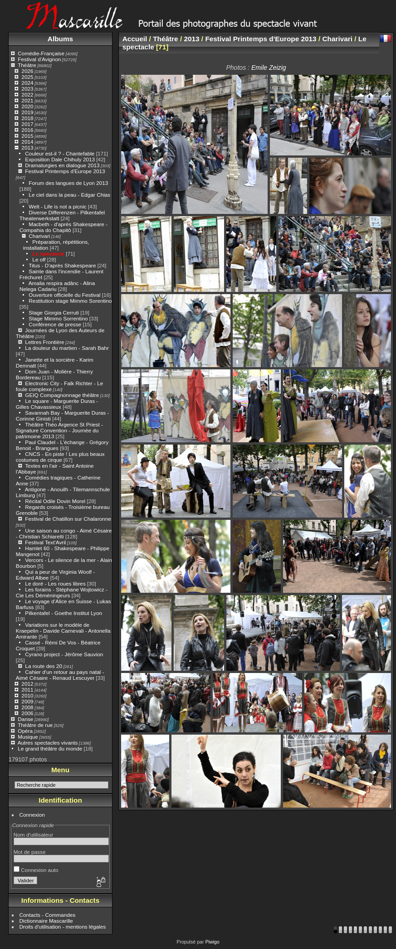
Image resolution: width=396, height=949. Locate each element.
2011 (27, 689)
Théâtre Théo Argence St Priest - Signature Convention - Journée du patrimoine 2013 (59, 430)
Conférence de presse (55, 324)
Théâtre (27, 65)
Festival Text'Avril (45, 542)
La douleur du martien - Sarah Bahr (66, 348)
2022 (27, 94)
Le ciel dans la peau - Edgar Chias (69, 195)
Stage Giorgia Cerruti (54, 312)
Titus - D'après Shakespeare (62, 265)
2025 (27, 77)
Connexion (32, 815)
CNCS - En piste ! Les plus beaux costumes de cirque (60, 457)
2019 (27, 112)
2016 (27, 130)
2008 (27, 707)
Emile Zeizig (268, 67)
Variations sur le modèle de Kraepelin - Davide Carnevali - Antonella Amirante (63, 630)
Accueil (134, 39)
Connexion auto (36, 870)
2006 (27, 713)
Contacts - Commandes (48, 915)
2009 (27, 701)
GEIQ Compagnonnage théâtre (62, 395)
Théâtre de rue (35, 725)
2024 (27, 83)
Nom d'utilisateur (33, 835)
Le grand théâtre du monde (50, 748)
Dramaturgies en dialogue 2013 (62, 165)
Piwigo (212, 941)
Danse (25, 719)
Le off (38, 259)
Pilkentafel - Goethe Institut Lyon (63, 613)
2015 (27, 136)
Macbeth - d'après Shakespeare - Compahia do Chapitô (64, 227)
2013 (27, 147)
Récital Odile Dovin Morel (55, 501)
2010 (27, 695)
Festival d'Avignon (39, 59)
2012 (27, 684)
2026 (27, 71)
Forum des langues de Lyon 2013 (68, 183)
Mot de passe (30, 852)
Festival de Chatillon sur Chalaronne (68, 519)
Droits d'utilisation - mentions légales (63, 927)
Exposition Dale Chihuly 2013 (60, 159)
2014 (27, 142)
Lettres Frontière (44, 342)
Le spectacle (48, 254)
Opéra (25, 731)
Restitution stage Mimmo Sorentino (70, 301)
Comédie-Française (41, 53)
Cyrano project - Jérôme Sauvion (64, 654)
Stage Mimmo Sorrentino (58, 318)
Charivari (39, 236)
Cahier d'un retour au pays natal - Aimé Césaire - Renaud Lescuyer (60, 675)
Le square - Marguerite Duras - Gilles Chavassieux (57, 404)
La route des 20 (43, 666)
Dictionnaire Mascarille (46, 921)
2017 (27, 124)
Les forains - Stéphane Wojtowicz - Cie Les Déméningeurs (62, 592)
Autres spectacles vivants (48, 743)
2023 (27, 89)
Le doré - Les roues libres (55, 583)
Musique (28, 737)
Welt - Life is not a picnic (57, 206)
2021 (27, 100)
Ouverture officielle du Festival (64, 295)
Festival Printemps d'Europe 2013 (65, 171)
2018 (27, 118)
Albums (60, 39)
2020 (27, 106)
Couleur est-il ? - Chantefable (59, 153)
